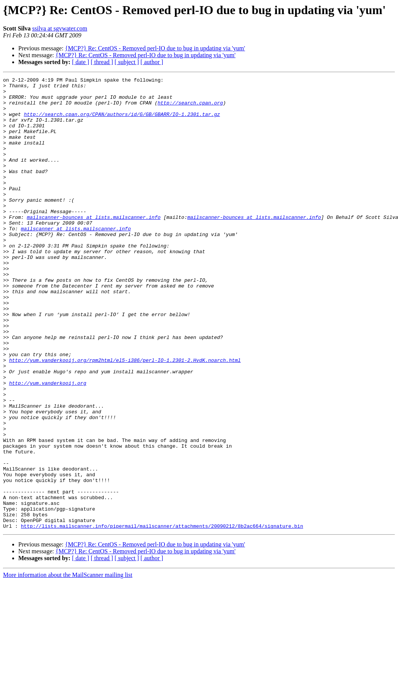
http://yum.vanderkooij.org (47, 444)
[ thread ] (102, 62)
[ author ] (152, 62)
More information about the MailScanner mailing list (67, 665)
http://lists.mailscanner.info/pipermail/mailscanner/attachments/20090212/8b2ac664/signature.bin (162, 616)
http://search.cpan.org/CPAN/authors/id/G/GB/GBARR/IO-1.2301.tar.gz (122, 122)
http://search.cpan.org (190, 108)
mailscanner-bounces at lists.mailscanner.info (93, 245)
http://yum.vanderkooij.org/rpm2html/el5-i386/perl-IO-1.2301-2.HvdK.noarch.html (125, 417)
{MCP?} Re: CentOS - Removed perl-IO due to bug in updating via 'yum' (155, 48)
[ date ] (80, 62)
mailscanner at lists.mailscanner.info (76, 259)
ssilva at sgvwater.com (59, 28)
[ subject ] (127, 62)
